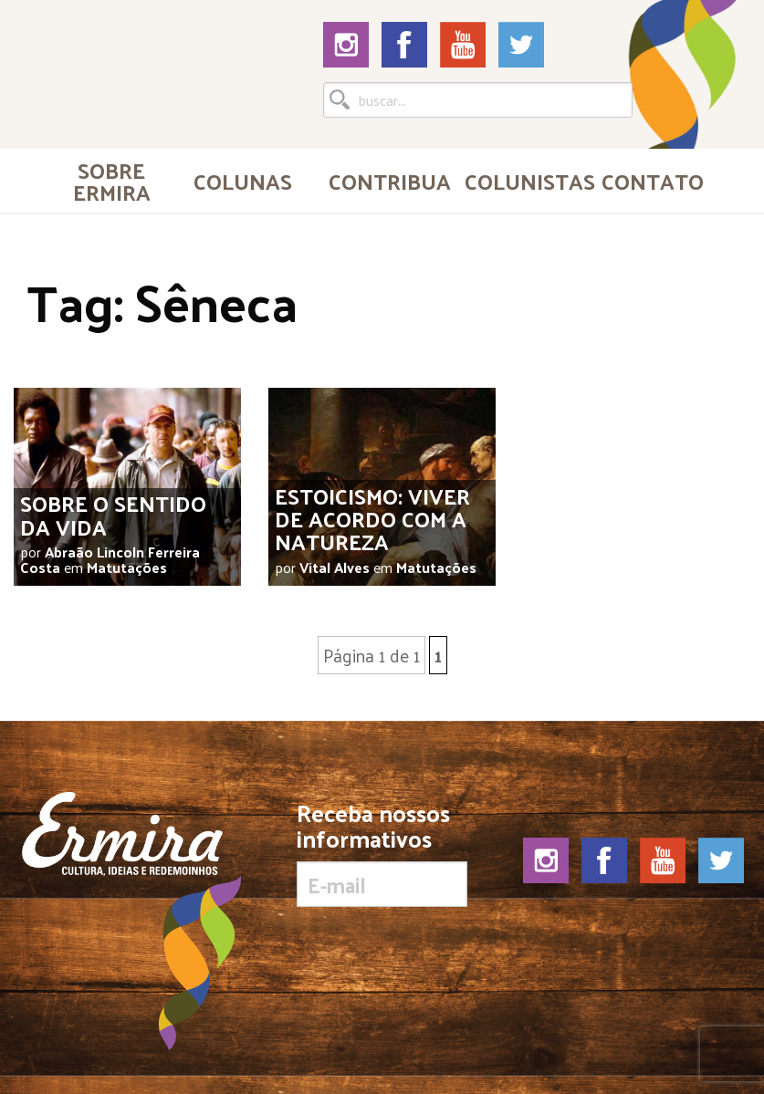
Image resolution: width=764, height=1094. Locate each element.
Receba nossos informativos (382, 854)
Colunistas (525, 181)
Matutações (127, 567)
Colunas (243, 181)
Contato (653, 181)
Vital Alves (334, 567)
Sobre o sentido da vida (113, 514)
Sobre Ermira (112, 181)
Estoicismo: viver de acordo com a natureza (372, 518)
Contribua (389, 181)
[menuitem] (111, 181)
